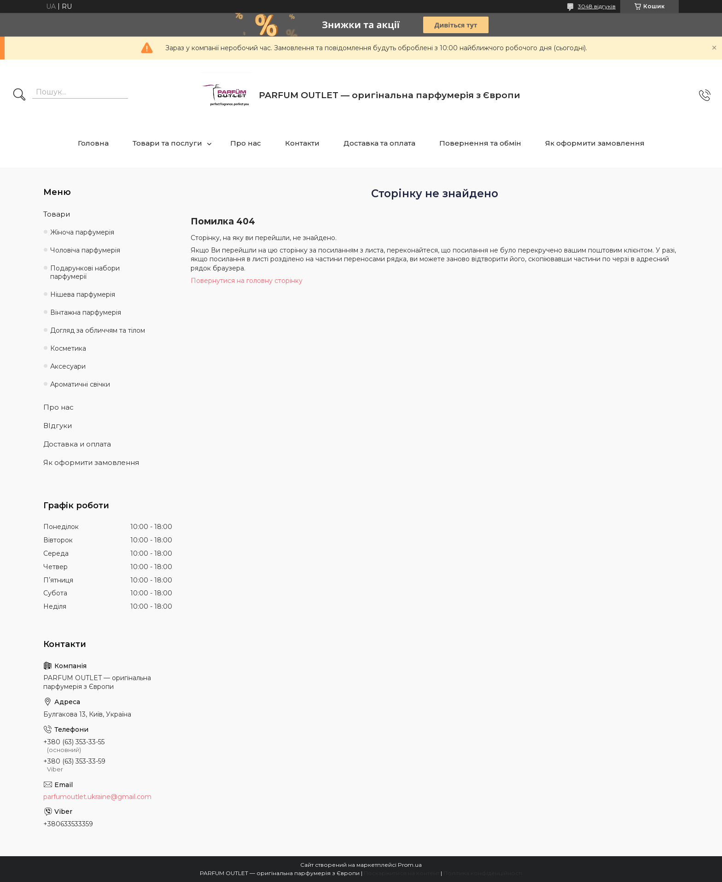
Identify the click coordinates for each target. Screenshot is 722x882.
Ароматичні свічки (80, 384)
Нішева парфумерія (82, 294)
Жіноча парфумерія (82, 232)
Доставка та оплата (379, 143)
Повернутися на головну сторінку (247, 280)
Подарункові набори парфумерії (85, 272)
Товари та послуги (167, 143)
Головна (93, 143)
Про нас (245, 143)
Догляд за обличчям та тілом (97, 330)
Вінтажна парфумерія (85, 312)
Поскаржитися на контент (401, 873)
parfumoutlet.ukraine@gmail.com (97, 797)
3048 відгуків (597, 6)
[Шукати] (19, 95)
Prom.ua (410, 864)
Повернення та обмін (480, 143)
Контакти (302, 143)
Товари (56, 214)
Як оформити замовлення (595, 143)
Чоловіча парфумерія (85, 250)
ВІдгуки (57, 425)
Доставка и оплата (77, 444)
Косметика (68, 348)
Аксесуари (68, 366)
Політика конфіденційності (482, 873)
